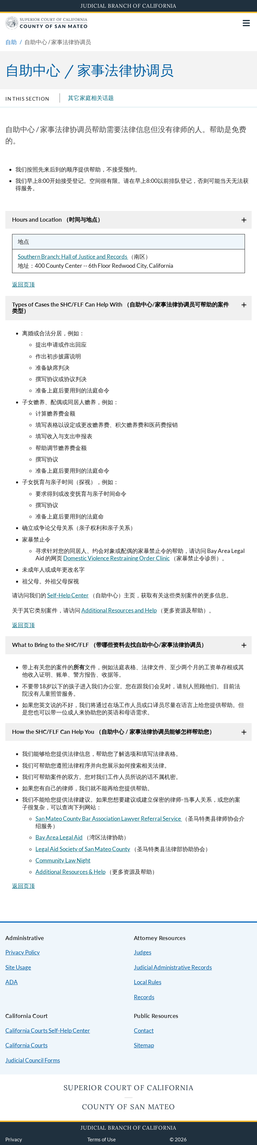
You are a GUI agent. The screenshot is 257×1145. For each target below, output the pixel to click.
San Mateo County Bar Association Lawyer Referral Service (108, 818)
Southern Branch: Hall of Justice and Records (73, 256)
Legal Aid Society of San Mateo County (82, 848)
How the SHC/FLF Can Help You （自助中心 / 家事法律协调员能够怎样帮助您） (113, 731)
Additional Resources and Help (119, 610)
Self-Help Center (68, 595)
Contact (144, 1030)
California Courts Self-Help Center (47, 1030)
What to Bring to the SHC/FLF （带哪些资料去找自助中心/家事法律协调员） (109, 644)
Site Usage (18, 967)
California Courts (26, 1045)
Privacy (13, 1139)
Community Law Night (62, 860)
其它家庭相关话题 (91, 97)
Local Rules (147, 982)
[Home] (46, 27)
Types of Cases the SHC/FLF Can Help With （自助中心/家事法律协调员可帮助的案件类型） (120, 308)
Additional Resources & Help (70, 871)
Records (144, 997)
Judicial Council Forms (32, 1060)
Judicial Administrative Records (173, 967)
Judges (142, 952)
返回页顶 (23, 284)
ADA (11, 982)
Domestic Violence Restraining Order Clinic (116, 558)
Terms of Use (101, 1139)
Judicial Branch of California (128, 5)
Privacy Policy (22, 952)
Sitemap (144, 1045)
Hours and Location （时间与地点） (57, 219)
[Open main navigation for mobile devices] (246, 23)
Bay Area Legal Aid (59, 837)
